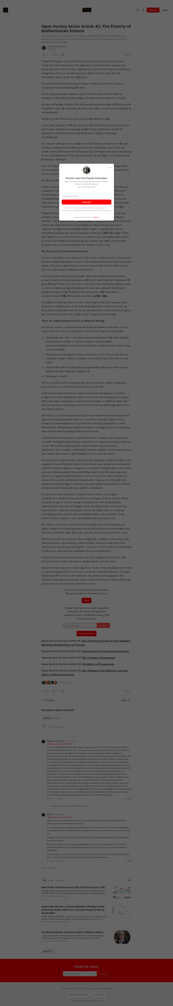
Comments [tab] (47, 718)
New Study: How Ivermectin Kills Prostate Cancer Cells (73, 887)
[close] (110, 167)
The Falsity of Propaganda (98, 664)
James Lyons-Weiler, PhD (56, 46)
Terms (94, 988)
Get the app (98, 994)
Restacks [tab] (57, 718)
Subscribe (153, 10)
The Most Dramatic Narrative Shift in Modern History (72, 932)
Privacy (88, 988)
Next (126, 700)
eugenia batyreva (54, 741)
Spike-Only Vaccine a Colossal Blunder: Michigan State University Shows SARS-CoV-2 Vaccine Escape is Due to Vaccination (73, 910)
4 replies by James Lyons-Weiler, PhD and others (69, 806)
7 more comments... (49, 868)
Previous (49, 700)
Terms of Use (99, 208)
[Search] (137, 10)
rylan (49, 814)
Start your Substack (78, 994)
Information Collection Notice (86, 210)
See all (48, 951)
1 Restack (70, 682)
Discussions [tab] (60, 880)
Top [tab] (44, 880)
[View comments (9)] (55, 54)
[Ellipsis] (130, 741)
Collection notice (105, 988)
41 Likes (62, 682)
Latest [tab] (50, 880)
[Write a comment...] (89, 731)
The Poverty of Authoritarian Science (105, 651)
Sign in (165, 10)
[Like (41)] (45, 54)
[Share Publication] (143, 10)
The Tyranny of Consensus (98, 657)
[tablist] (51, 718)
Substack (74, 1001)
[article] (86, 893)
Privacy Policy (106, 210)
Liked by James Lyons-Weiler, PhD (59, 744)
